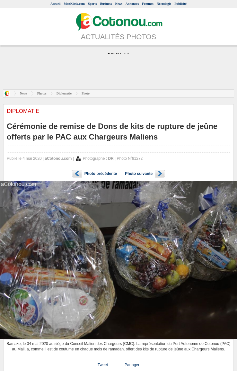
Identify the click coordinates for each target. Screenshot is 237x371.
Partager (132, 365)
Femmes (148, 3)
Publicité (180, 3)
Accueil (55, 3)
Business (106, 3)
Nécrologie (164, 3)
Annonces (132, 3)
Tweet (103, 365)
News (118, 3)
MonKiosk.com (74, 3)
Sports (92, 3)
